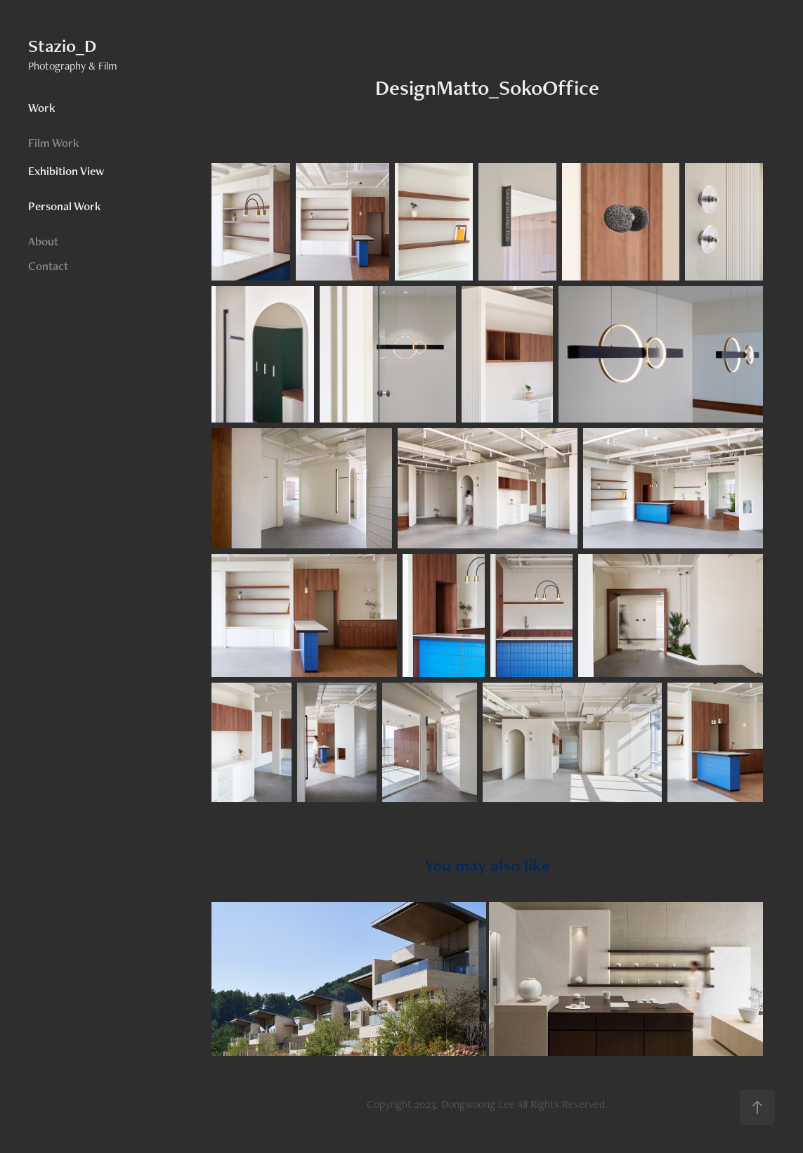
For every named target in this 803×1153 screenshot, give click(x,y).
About (43, 241)
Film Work (53, 142)
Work (42, 107)
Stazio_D (62, 46)
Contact (48, 265)
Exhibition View (66, 171)
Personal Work (64, 206)
